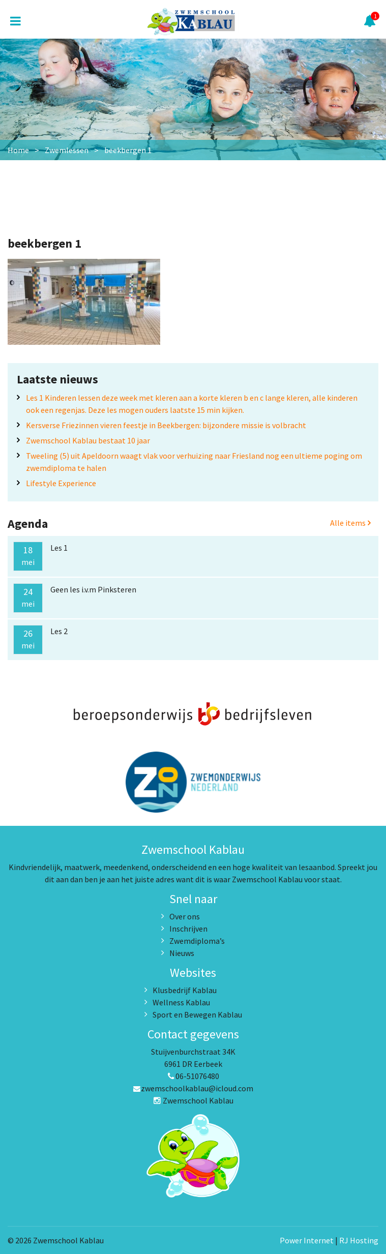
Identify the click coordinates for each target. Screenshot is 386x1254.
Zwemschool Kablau (193, 1100)
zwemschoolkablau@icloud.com (193, 1088)
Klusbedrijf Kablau (185, 990)
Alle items (350, 523)
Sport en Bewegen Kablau (197, 1014)
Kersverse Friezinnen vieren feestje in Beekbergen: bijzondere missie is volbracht (166, 425)
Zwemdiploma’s (197, 941)
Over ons (184, 916)
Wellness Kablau (181, 1002)
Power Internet (307, 1240)
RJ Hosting (358, 1240)
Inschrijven (188, 928)
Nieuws (181, 953)
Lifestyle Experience (61, 483)
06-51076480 (193, 1076)
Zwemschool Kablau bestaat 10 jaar (88, 440)
